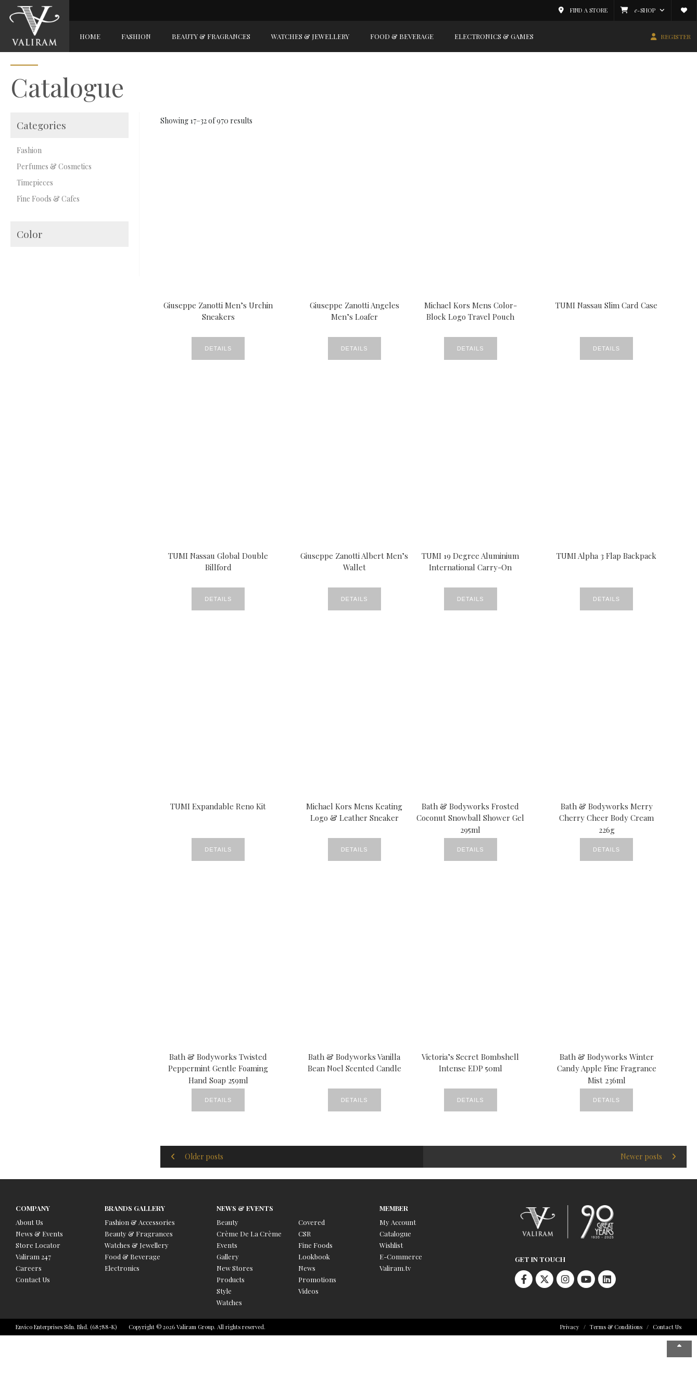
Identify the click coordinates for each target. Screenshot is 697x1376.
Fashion (136, 36)
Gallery (228, 1256)
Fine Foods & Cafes (48, 199)
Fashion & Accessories (140, 1222)
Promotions (317, 1279)
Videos (308, 1290)
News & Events (39, 1233)
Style (224, 1290)
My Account (397, 1222)
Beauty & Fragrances (211, 36)
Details (218, 348)
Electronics (122, 1268)
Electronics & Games (494, 36)
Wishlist (391, 1245)
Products (231, 1279)
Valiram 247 (33, 1256)
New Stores (235, 1268)
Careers (29, 1268)
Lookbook (314, 1256)
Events (227, 1245)
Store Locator (38, 1245)
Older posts (204, 1156)
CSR (304, 1233)
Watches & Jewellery (310, 36)
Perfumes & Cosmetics (54, 166)
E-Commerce (400, 1256)
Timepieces (35, 182)
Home (90, 36)
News (306, 1268)
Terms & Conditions (616, 1327)
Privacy (569, 1327)
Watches (229, 1302)
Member (393, 1208)
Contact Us (33, 1279)
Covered (311, 1222)
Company (33, 1208)
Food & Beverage (402, 36)
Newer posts (641, 1156)
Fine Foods (315, 1245)
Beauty (227, 1222)
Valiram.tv (395, 1268)
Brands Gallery (135, 1208)
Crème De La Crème (249, 1233)
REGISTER (676, 36)
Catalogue (395, 1233)
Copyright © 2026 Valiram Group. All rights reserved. (197, 1327)
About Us (29, 1222)
